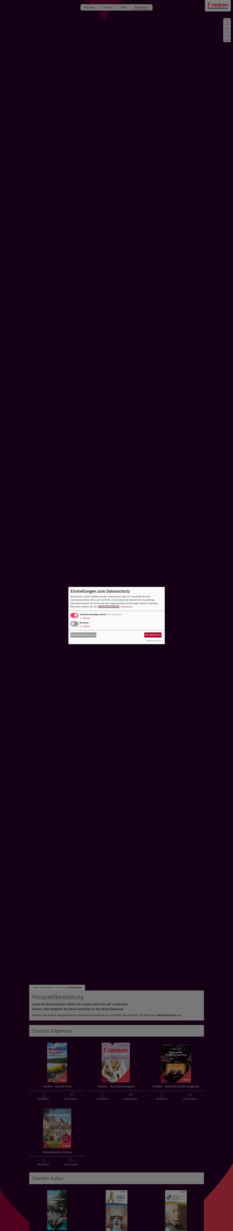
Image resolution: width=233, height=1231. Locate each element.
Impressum (127, 606)
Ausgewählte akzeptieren (83, 635)
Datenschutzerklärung (108, 606)
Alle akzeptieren (153, 635)
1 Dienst (85, 618)
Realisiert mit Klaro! (153, 641)
